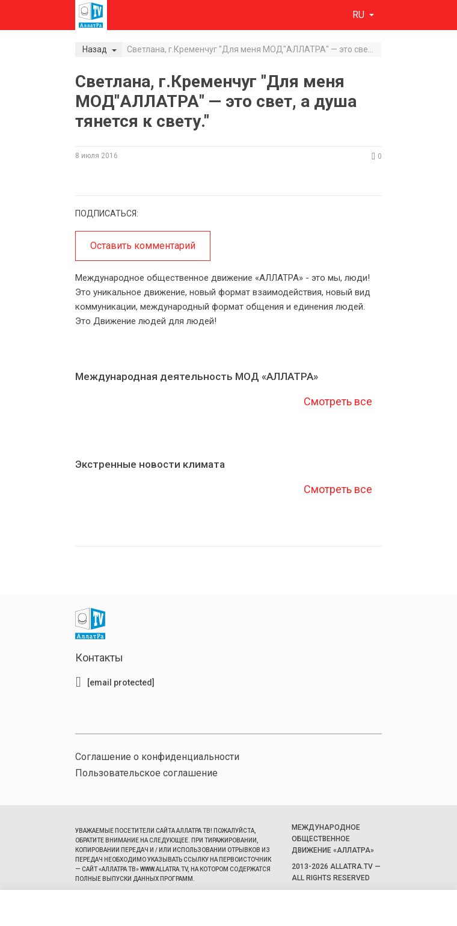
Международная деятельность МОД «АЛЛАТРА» (196, 376)
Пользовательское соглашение (146, 773)
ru (359, 14)
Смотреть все (336, 401)
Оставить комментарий (142, 245)
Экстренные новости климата (150, 464)
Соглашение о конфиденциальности (157, 756)
